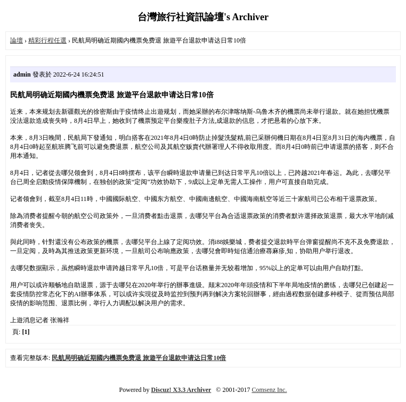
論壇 (16, 40)
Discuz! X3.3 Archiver (181, 389)
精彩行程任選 (47, 40)
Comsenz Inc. (269, 389)
